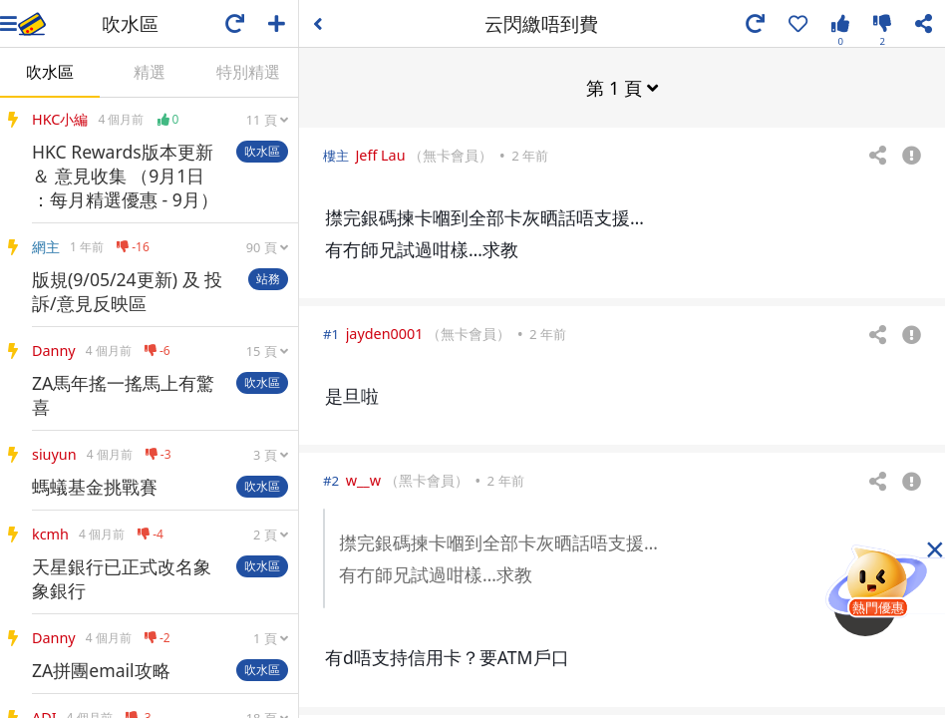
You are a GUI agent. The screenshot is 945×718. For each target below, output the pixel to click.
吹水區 (50, 72)
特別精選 (248, 72)
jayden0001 (385, 332)
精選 (149, 72)
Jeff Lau (380, 154)
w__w (363, 479)
